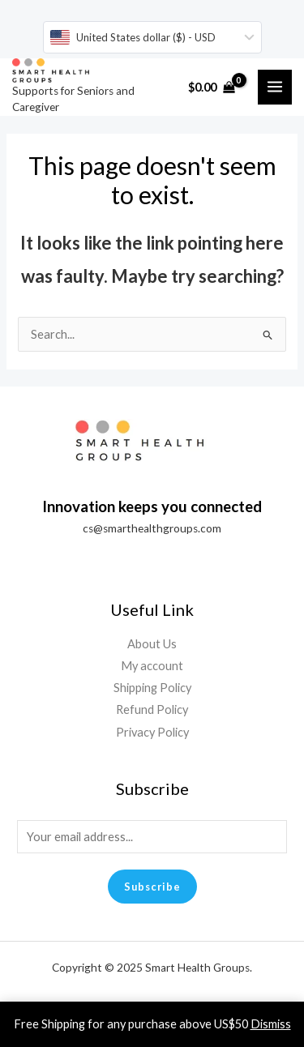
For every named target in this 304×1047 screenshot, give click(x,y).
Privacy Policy (152, 732)
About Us (152, 644)
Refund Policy (152, 709)
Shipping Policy (152, 687)
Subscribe (152, 886)
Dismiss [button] (270, 1024)
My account (152, 666)
